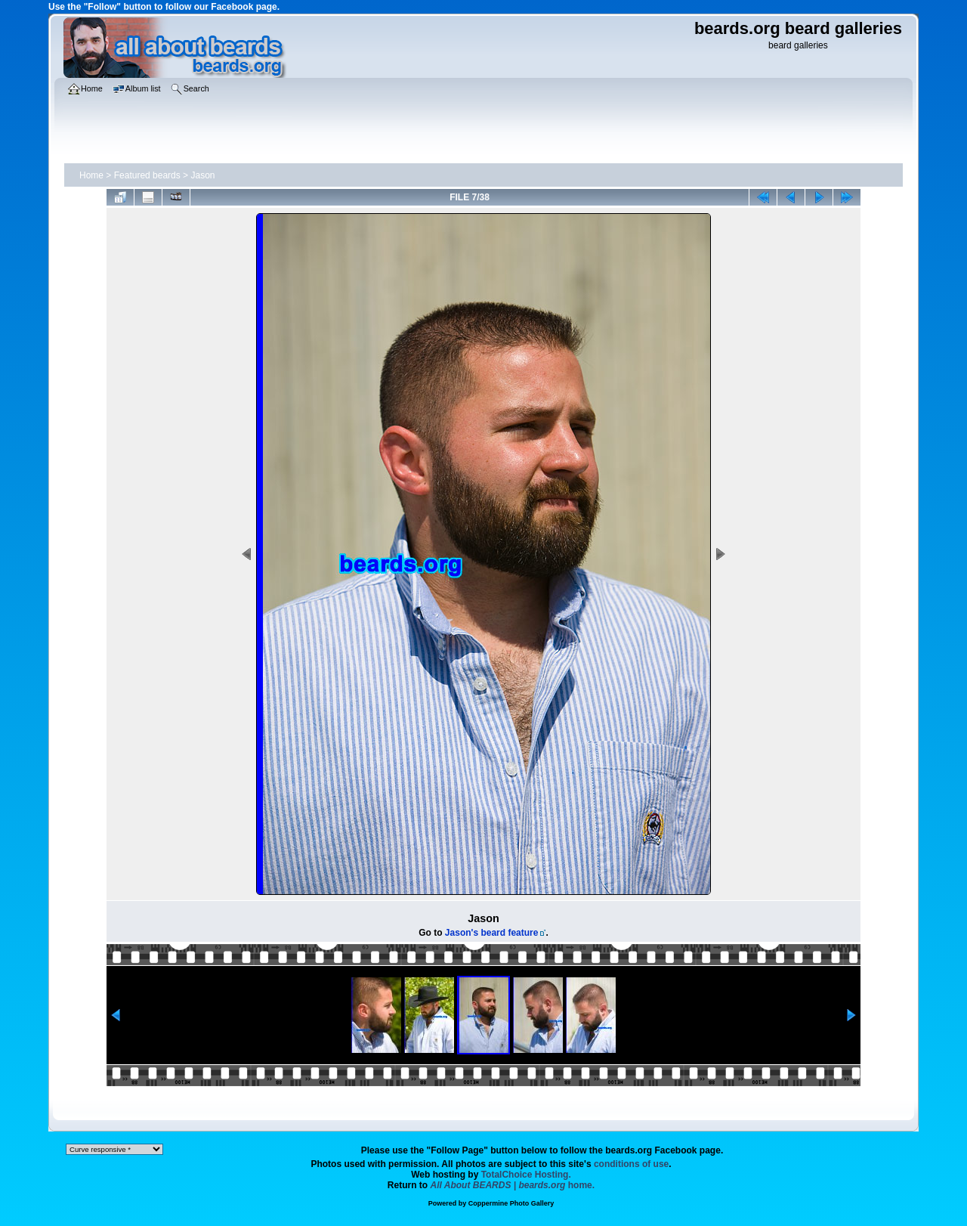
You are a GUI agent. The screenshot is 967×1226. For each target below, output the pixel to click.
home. (513, 1185)
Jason (202, 175)
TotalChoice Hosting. (526, 1174)
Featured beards (147, 175)
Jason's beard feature (492, 932)
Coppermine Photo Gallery (511, 1203)
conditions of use (631, 1164)
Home (91, 175)
